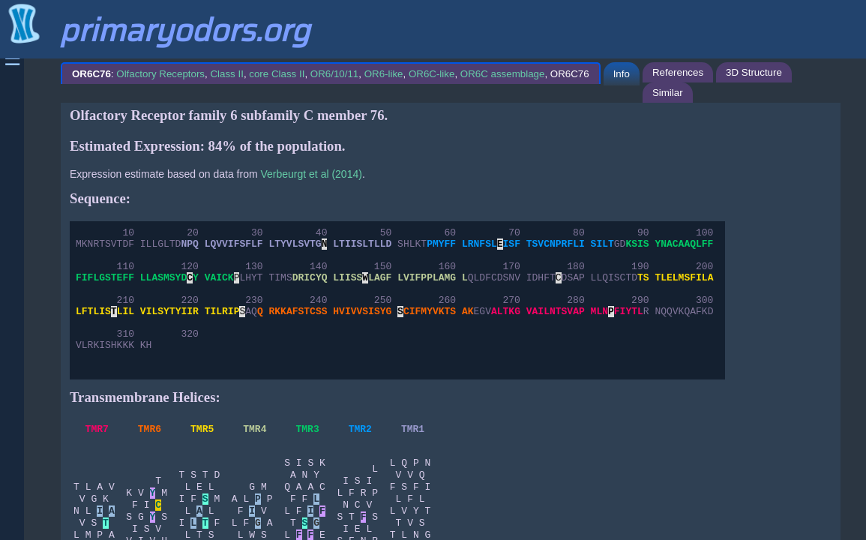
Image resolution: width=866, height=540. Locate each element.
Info (621, 74)
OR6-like (383, 74)
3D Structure (754, 72)
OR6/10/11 (334, 74)
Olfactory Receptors (160, 74)
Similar (667, 92)
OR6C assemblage (502, 74)
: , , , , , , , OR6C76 (330, 74)
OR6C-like (431, 74)
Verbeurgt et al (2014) (310, 174)
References (677, 72)
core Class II (276, 74)
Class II (226, 74)
